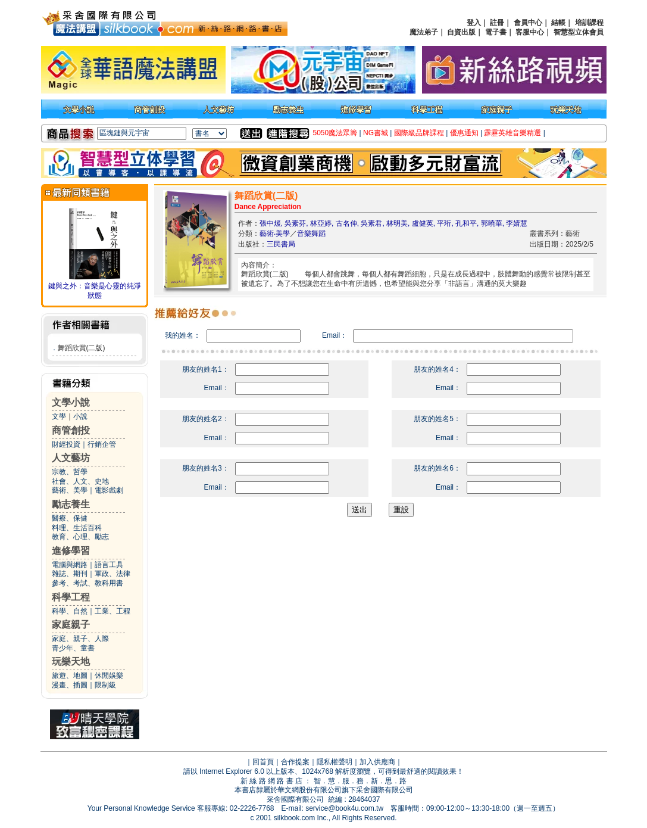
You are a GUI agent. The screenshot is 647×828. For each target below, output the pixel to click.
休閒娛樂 (109, 675)
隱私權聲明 (334, 762)
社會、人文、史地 (80, 481)
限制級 (105, 685)
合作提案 (295, 762)
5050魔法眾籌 (335, 133)
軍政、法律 (112, 573)
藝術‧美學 (275, 233)
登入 (474, 22)
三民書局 (281, 244)
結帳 (558, 22)
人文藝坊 (71, 458)
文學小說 (71, 402)
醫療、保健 (69, 518)
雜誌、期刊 (69, 573)
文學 (59, 416)
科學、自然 (69, 611)
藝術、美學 (69, 490)
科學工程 (71, 597)
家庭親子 (71, 625)
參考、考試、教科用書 (87, 583)
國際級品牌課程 (419, 133)
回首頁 (263, 762)
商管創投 (71, 430)
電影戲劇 (109, 490)
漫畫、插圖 (69, 685)
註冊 (497, 22)
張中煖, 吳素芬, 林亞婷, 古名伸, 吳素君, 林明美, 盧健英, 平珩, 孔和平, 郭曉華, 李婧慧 (394, 223)
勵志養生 (71, 504)
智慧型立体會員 (579, 32)
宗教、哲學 (69, 472)
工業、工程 (112, 611)
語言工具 (109, 565)
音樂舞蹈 (311, 233)
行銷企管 (101, 444)
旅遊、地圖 (69, 675)
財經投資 (66, 444)
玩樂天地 (71, 661)
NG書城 (375, 133)
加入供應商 (377, 762)
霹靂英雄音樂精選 (512, 133)
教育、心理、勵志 (80, 537)
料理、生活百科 (77, 528)
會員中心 (528, 22)
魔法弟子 (424, 32)
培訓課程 (589, 22)
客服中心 (529, 32)
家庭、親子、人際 (80, 638)
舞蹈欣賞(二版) (81, 348)
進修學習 (71, 551)
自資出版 (461, 32)
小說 (80, 416)
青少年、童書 (73, 648)
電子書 (496, 32)
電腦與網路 (69, 565)
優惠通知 (464, 133)
